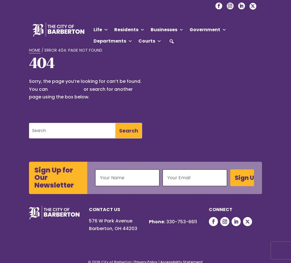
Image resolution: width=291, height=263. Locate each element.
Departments (112, 41)
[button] (171, 41)
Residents (129, 29)
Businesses (167, 29)
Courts (149, 41)
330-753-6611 (181, 221)
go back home (65, 89)
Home (34, 50)
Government (208, 29)
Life (100, 29)
